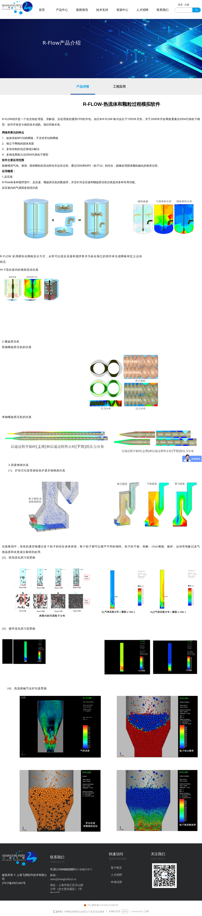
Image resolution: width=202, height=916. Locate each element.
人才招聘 (142, 9)
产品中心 (62, 9)
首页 (42, 9)
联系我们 (162, 9)
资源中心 (122, 9)
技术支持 (102, 9)
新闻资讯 (82, 9)
